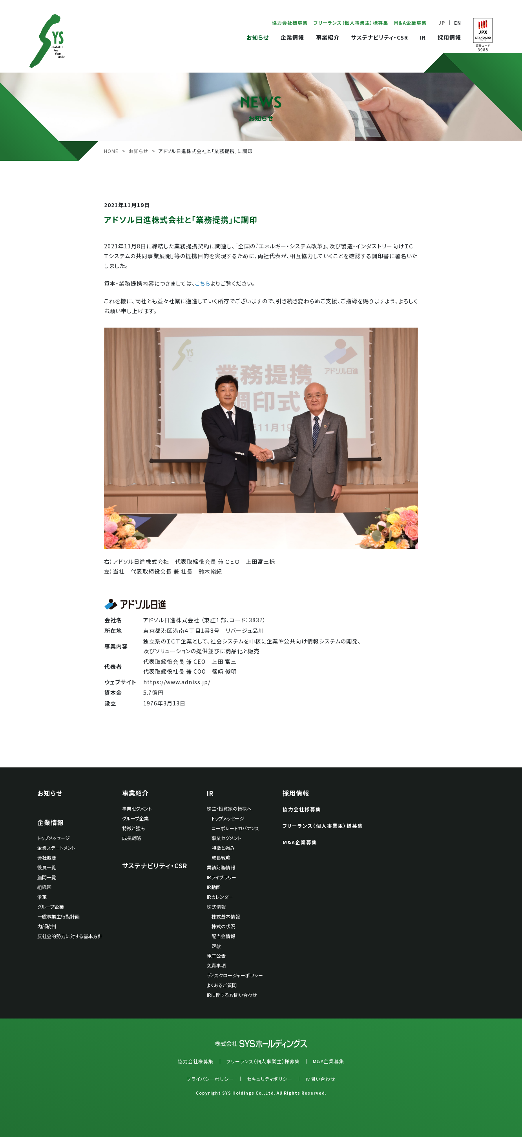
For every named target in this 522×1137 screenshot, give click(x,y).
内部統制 (46, 926)
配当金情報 (223, 936)
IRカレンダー (220, 896)
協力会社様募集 (290, 22)
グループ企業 (50, 906)
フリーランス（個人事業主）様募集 (351, 22)
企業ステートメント (56, 847)
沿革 (42, 896)
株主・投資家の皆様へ (229, 808)
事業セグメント (137, 808)
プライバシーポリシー (210, 1078)
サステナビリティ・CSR (379, 37)
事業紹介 (327, 37)
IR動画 (214, 887)
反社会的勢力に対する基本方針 (69, 936)
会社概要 (46, 857)
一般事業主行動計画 (58, 916)
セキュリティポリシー (269, 1078)
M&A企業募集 (410, 22)
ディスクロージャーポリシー (235, 975)
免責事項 (216, 965)
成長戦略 (131, 838)
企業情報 (292, 37)
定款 (216, 945)
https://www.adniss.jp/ (176, 682)
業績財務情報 (221, 867)
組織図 (44, 887)
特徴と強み (133, 828)
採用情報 (449, 37)
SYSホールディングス (47, 41)
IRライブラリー (221, 877)
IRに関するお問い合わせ (232, 994)
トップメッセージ (53, 838)
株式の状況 (223, 926)
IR (423, 37)
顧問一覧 (46, 877)
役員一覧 (46, 867)
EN (457, 22)
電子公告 (216, 955)
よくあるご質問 (222, 985)
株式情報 (216, 906)
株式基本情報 (226, 916)
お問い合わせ (320, 1078)
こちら (202, 283)
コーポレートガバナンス (235, 828)
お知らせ (257, 37)
